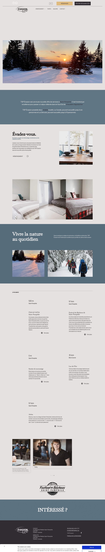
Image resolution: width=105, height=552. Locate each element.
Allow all (92, 540)
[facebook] (13, 3)
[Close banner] (4, 539)
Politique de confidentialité (74, 536)
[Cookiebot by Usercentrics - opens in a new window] (9, 549)
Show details (21, 549)
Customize (91, 544)
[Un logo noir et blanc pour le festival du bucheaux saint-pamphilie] (52, 489)
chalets (45, 110)
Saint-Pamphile (65, 102)
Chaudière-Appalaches (74, 104)
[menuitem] (40, 8)
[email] (16, 3)
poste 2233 (76, 528)
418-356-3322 (70, 528)
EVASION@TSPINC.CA (73, 530)
